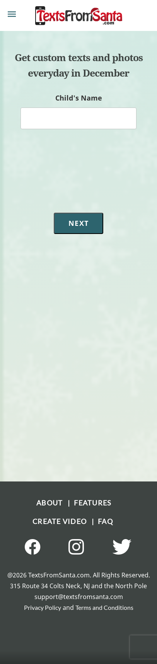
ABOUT (52, 502)
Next (78, 223)
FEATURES (92, 502)
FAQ (105, 521)
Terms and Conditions (104, 607)
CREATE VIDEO (62, 521)
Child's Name (78, 97)
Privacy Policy (42, 607)
